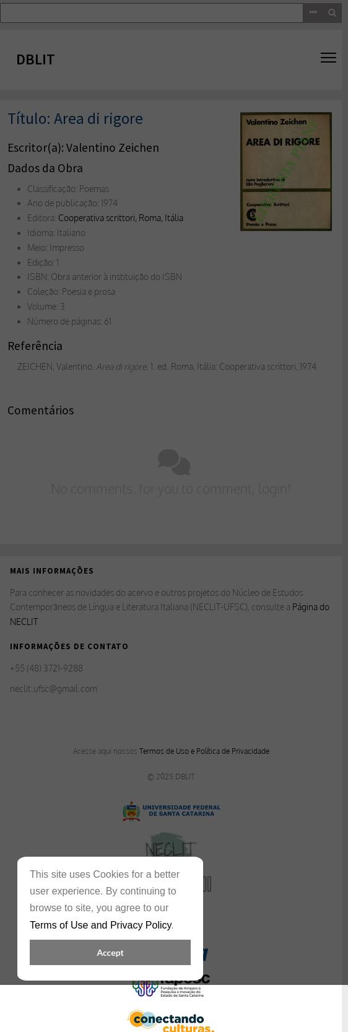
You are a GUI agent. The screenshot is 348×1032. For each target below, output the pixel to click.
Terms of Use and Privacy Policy (100, 925)
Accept (110, 952)
